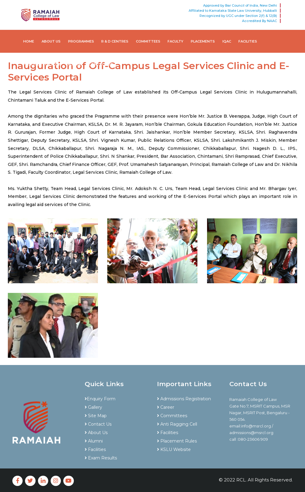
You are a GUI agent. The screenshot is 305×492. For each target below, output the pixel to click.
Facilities (247, 41)
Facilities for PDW (41, 64)
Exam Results (101, 458)
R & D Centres (114, 41)
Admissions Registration (184, 399)
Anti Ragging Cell (177, 424)
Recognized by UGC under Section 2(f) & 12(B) (238, 16)
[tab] (116, 388)
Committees (148, 41)
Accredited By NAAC (259, 21)
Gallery (93, 407)
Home (28, 41)
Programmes (81, 41)
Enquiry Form (100, 399)
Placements (203, 41)
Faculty (175, 41)
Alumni (74, 64)
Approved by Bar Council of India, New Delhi (240, 5)
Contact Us (101, 64)
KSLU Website (174, 449)
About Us (51, 41)
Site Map (96, 415)
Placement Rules (177, 441)
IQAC (226, 41)
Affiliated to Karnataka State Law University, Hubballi (233, 10)
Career (165, 407)
